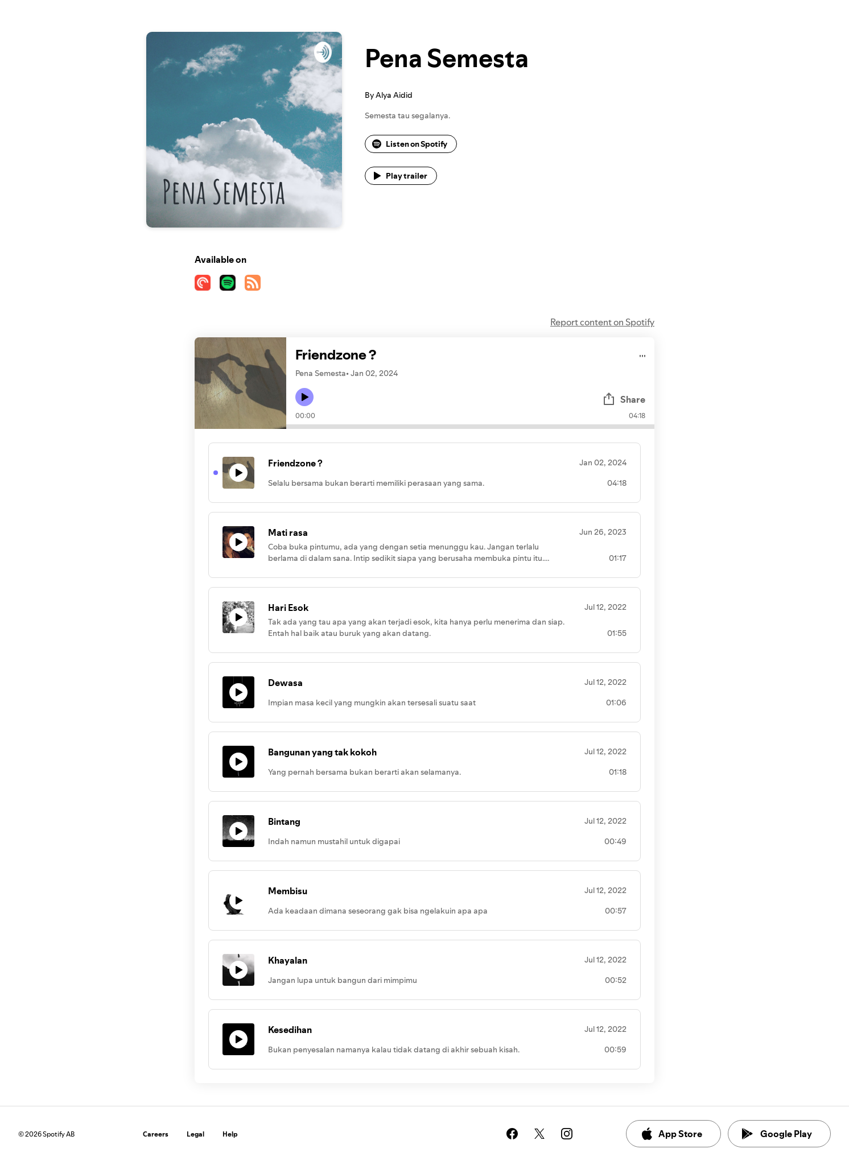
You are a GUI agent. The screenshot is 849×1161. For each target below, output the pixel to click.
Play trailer (399, 175)
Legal (195, 1134)
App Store (671, 1134)
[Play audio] (643, 354)
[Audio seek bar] (470, 426)
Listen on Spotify (409, 144)
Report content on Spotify (602, 322)
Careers (155, 1134)
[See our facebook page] (512, 1134)
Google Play (777, 1133)
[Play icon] (304, 397)
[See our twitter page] (539, 1134)
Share (623, 399)
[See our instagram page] (567, 1134)
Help (230, 1134)
